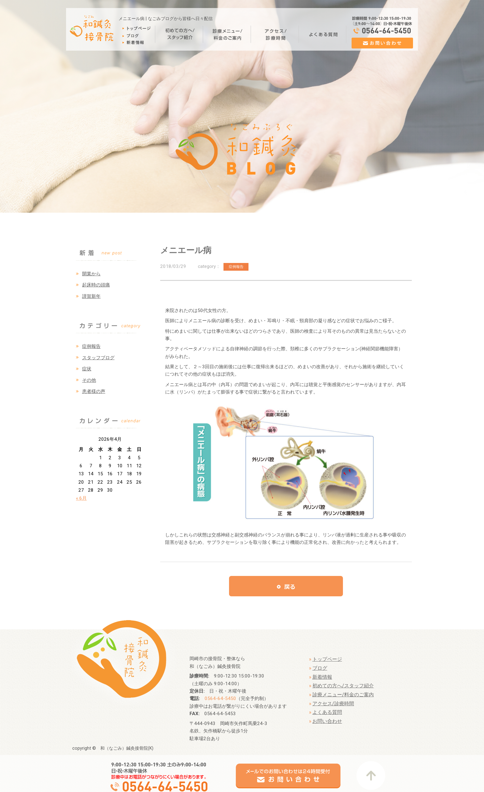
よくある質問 (327, 712)
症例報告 (91, 346)
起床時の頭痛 (96, 285)
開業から (91, 274)
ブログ (319, 668)
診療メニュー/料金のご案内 (343, 695)
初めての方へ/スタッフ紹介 (343, 686)
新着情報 (322, 677)
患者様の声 (93, 391)
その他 (89, 380)
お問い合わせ (327, 721)
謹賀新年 (91, 296)
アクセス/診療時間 (333, 704)
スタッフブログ (98, 358)
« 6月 (81, 498)
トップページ (327, 659)
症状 (86, 369)
